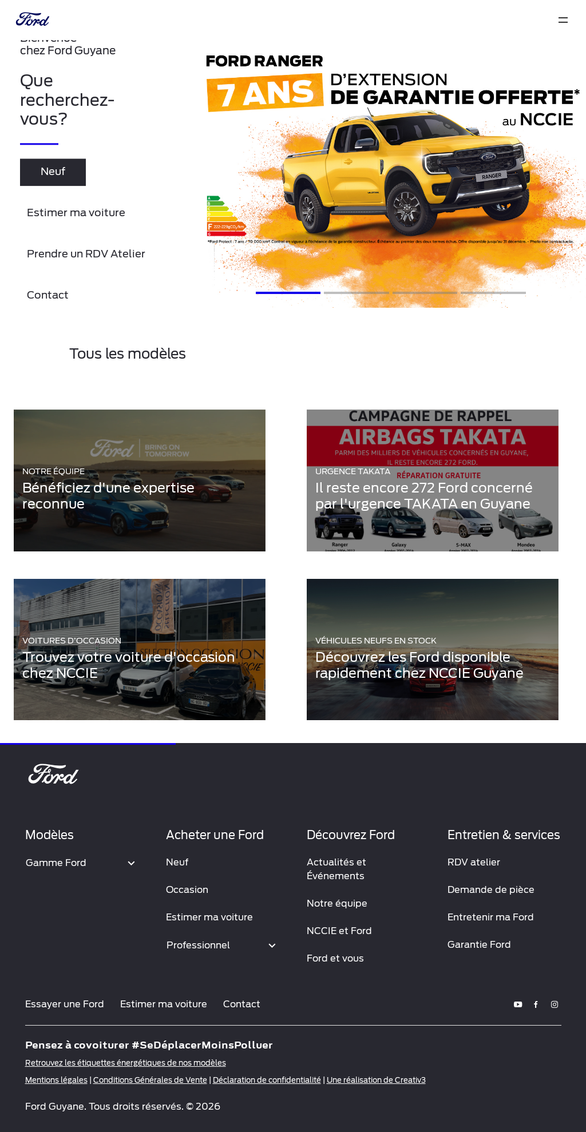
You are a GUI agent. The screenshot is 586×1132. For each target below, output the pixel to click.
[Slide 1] (288, 293)
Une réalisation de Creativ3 (376, 1080)
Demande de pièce (491, 889)
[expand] (563, 20)
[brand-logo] (31, 20)
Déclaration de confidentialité (267, 1080)
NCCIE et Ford (339, 931)
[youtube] (518, 1004)
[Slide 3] (425, 293)
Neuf (177, 862)
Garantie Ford (479, 944)
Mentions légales (56, 1080)
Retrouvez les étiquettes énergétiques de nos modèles (125, 1063)
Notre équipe (337, 903)
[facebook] (536, 1004)
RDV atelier (474, 862)
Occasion (187, 889)
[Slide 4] (493, 293)
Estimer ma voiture (209, 917)
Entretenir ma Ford (491, 917)
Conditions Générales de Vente (150, 1080)
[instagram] (554, 1004)
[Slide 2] (356, 293)
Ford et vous (335, 958)
